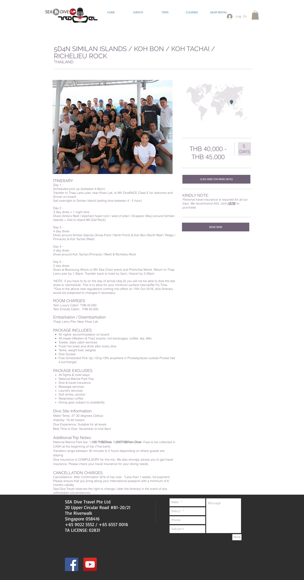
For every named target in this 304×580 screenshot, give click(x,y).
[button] (138, 12)
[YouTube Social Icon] (90, 564)
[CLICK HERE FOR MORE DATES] (216, 179)
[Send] (236, 537)
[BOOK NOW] (215, 227)
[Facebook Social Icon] (71, 564)
